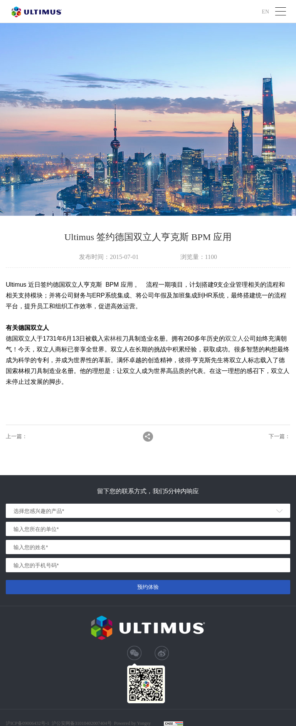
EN (265, 11)
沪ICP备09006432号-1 (27, 723)
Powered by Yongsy (132, 723)
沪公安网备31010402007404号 (82, 723)
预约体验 (148, 587)
